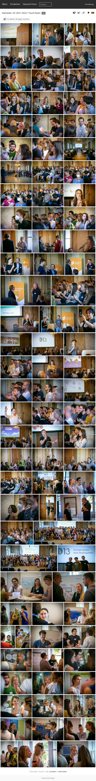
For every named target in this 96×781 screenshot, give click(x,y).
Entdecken (15, 4)
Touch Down (34, 12)
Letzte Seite (62, 771)
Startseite (6, 12)
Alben (4, 4)
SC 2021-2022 (20, 12)
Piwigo (52, 778)
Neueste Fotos (30, 4)
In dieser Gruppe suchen (18, 19)
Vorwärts (53, 771)
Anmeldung (89, 4)
